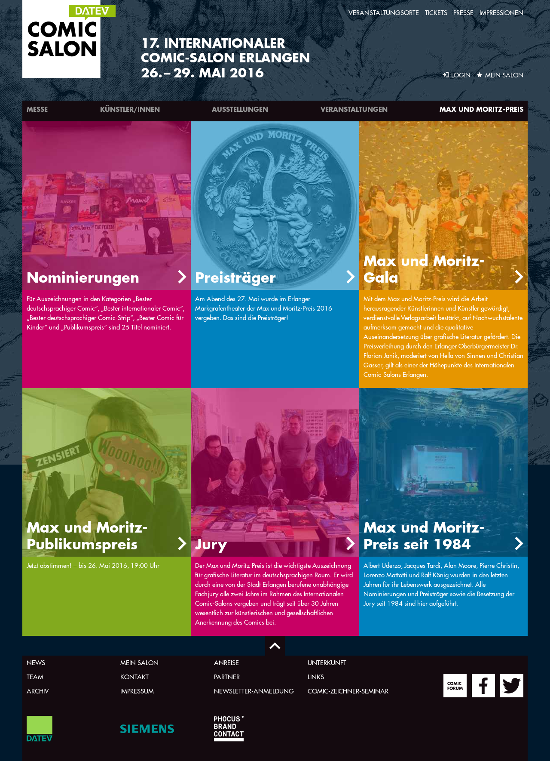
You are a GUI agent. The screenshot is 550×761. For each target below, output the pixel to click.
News (36, 663)
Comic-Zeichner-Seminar (348, 691)
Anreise (226, 663)
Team (35, 677)
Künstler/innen (130, 109)
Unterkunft (327, 663)
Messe (37, 109)
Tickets (436, 13)
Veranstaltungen (354, 109)
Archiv (38, 691)
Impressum (137, 691)
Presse (463, 13)
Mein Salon (139, 663)
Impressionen (501, 13)
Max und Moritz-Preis (481, 109)
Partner (227, 677)
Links (316, 677)
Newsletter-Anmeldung (254, 691)
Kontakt (134, 677)
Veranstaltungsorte (383, 13)
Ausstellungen (240, 109)
